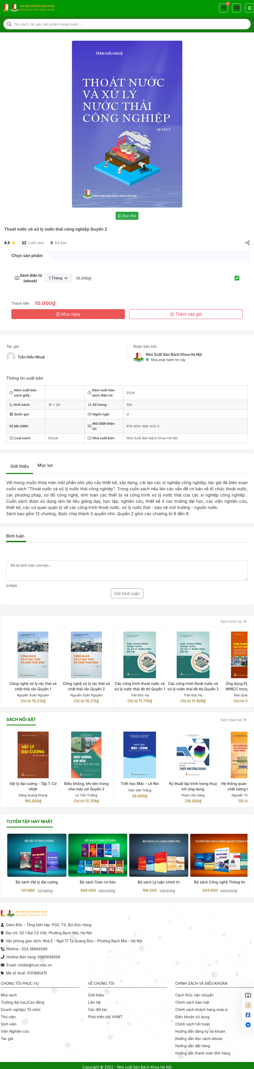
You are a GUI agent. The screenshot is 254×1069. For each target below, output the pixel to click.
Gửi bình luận (127, 593)
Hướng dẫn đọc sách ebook (198, 1038)
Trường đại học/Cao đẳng (22, 1002)
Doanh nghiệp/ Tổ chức (21, 1009)
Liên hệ (94, 1002)
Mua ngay (68, 314)
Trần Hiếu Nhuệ (31, 357)
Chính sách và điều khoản (201, 983)
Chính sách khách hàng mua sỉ (201, 1009)
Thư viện (8, 1017)
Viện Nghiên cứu (15, 1031)
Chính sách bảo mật (192, 1002)
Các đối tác (97, 1009)
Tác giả (7, 1038)
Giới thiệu (19, 466)
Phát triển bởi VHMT (105, 1017)
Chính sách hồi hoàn (192, 1024)
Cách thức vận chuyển (194, 995)
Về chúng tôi (101, 983)
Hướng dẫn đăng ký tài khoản (200, 1031)
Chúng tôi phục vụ (20, 983)
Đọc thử (127, 216)
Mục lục (45, 465)
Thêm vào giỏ (186, 314)
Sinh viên (9, 1024)
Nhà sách (9, 995)
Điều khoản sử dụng (192, 1017)
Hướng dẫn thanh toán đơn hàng (202, 1053)
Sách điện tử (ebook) (30, 278)
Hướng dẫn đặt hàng (192, 1046)
